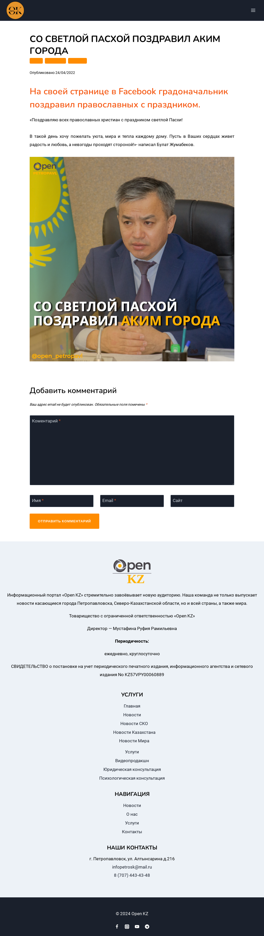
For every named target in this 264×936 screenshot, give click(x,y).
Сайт (178, 500)
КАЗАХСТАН (55, 61)
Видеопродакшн (132, 760)
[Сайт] (202, 501)
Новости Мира (134, 740)
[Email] (132, 501)
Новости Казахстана (134, 732)
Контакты (132, 831)
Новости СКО (134, 723)
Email (109, 500)
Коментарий (46, 420)
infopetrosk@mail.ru (132, 867)
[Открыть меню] (253, 10)
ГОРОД (36, 61)
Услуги (132, 751)
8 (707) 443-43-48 (132, 875)
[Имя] (62, 501)
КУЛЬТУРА (77, 61)
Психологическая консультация (132, 778)
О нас (132, 814)
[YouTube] (137, 926)
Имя (38, 500)
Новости (132, 714)
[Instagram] (126, 926)
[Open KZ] (15, 10)
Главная (132, 706)
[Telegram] (147, 926)
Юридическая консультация (132, 769)
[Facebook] (116, 926)
